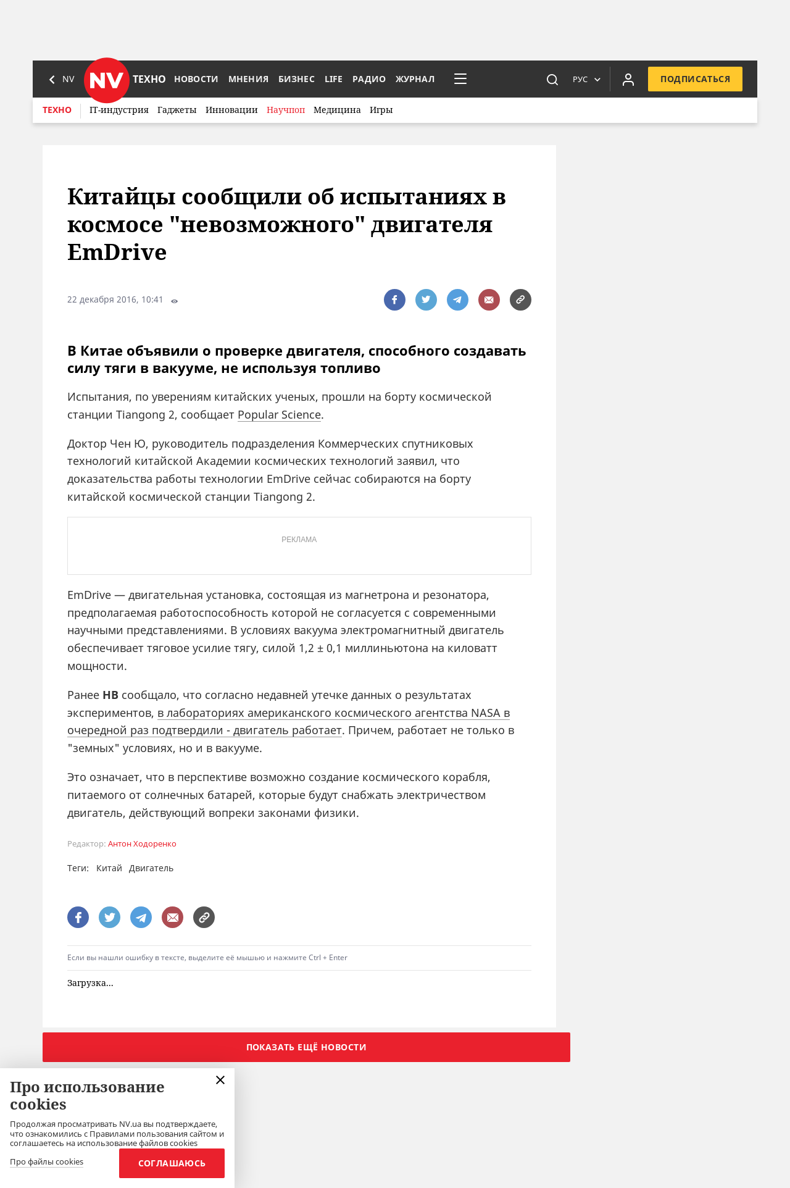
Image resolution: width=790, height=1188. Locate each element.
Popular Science (279, 414)
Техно (57, 109)
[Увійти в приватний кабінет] (628, 79)
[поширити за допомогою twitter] (426, 300)
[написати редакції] (489, 300)
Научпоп (286, 109)
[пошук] (552, 79)
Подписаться (695, 79)
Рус (580, 79)
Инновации (232, 109)
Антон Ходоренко (142, 844)
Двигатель (151, 868)
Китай (109, 868)
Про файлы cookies (46, 1162)
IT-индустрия (119, 109)
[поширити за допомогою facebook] (394, 300)
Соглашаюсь (171, 1163)
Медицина (337, 109)
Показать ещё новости (306, 1047)
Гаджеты (177, 109)
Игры (381, 109)
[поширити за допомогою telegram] (457, 300)
